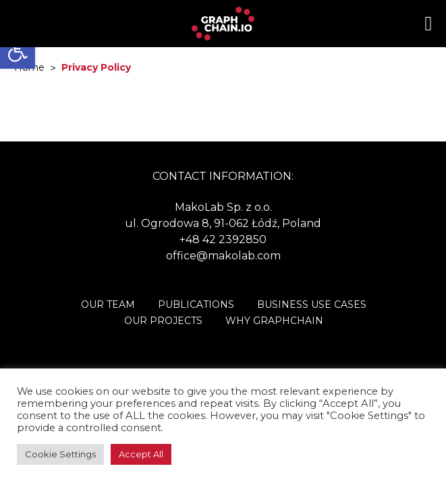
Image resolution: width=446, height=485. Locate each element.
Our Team (108, 304)
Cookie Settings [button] (60, 454)
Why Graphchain (274, 321)
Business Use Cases (311, 304)
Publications (196, 304)
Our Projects (163, 321)
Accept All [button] (141, 454)
